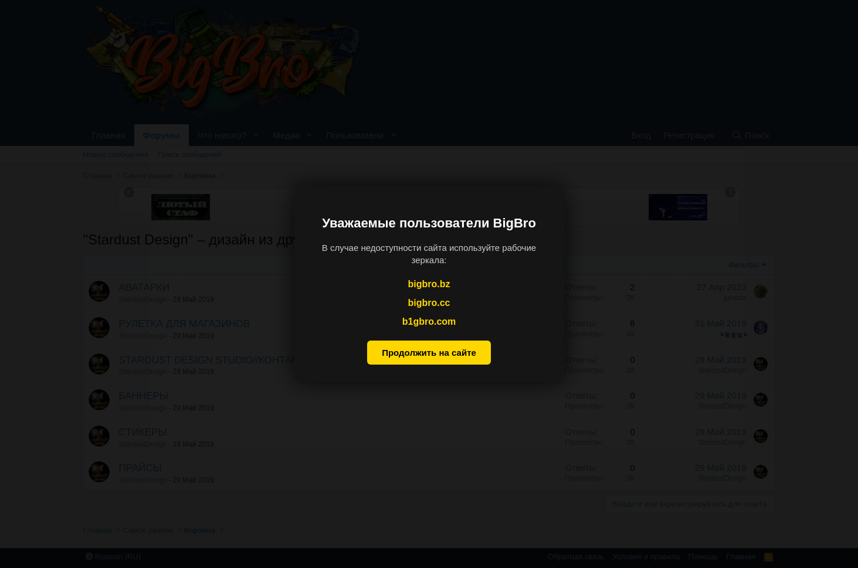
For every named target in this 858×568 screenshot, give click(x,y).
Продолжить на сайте (429, 353)
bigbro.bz (429, 283)
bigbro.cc (429, 303)
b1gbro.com (429, 321)
